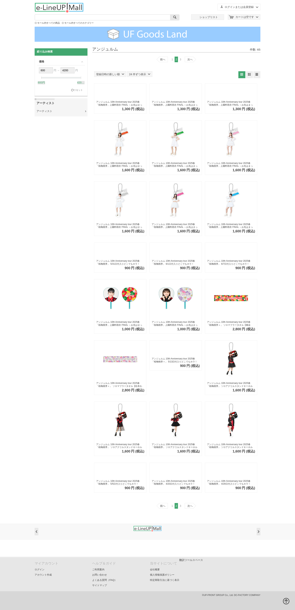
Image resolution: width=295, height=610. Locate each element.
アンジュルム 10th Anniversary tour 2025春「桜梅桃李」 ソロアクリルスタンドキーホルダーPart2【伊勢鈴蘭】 (230, 385)
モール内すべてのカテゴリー (79, 23)
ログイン (39, 569)
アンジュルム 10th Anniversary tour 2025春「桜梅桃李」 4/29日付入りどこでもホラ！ (228, 482)
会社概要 (155, 569)
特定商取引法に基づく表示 (164, 580)
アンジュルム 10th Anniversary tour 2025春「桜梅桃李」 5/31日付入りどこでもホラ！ (118, 262)
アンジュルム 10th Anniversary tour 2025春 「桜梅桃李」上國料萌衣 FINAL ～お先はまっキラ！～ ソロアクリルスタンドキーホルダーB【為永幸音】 (230, 165)
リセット (78, 90)
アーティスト (44, 111)
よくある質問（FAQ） (104, 580)
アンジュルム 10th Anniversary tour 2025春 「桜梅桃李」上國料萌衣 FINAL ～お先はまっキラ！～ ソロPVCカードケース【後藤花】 (230, 103)
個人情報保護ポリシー (162, 574)
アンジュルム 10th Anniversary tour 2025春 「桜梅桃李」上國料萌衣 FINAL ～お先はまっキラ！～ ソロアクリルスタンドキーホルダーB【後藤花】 (230, 226)
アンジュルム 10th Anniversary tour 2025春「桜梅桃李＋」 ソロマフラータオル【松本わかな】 (119, 385)
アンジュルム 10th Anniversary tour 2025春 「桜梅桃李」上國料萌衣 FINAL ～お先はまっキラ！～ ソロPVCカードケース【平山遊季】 (175, 103)
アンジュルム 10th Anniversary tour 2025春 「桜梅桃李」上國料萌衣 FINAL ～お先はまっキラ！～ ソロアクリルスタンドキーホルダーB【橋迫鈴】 (119, 165)
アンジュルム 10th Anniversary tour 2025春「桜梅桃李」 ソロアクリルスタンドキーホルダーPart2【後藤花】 (230, 446)
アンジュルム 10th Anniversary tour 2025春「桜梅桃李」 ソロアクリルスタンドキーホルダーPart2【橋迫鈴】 (119, 446)
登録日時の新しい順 (110, 74)
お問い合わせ (99, 574)
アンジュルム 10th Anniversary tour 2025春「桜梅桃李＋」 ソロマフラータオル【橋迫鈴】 (228, 324)
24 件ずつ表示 (139, 74)
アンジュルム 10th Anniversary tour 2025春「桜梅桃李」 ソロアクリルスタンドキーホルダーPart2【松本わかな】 (174, 446)
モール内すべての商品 (48, 23)
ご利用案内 (98, 569)
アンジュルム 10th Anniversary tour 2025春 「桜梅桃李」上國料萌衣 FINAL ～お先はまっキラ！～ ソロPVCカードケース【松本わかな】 (119, 103)
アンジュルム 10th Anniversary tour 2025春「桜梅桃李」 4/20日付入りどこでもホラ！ (173, 482)
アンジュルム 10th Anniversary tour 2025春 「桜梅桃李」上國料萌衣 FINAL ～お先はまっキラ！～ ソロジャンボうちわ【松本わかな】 (175, 324)
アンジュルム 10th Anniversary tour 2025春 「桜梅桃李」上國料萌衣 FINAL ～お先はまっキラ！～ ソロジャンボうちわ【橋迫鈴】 (119, 324)
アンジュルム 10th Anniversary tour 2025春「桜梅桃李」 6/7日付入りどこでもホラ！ (228, 262)
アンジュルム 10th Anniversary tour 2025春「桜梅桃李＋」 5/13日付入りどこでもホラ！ (174, 360)
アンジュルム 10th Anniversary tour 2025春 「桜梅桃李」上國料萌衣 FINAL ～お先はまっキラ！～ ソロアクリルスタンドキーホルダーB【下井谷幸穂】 (175, 226)
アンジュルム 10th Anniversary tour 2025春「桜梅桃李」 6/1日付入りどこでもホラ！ (173, 262)
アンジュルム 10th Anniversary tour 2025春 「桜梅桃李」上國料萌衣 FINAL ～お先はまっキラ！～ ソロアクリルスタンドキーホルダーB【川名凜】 (175, 165)
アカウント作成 (43, 574)
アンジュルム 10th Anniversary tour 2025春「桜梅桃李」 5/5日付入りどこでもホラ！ (118, 482)
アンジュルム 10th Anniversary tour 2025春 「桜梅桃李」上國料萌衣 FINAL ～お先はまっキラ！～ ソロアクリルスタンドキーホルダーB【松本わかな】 (119, 226)
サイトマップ (99, 585)
